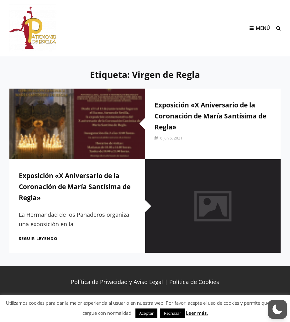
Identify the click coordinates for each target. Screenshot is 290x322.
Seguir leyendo (38, 238)
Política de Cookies (194, 282)
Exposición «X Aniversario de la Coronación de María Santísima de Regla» (210, 116)
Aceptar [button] (146, 313)
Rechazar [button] (172, 313)
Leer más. (197, 313)
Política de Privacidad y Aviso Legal (117, 282)
